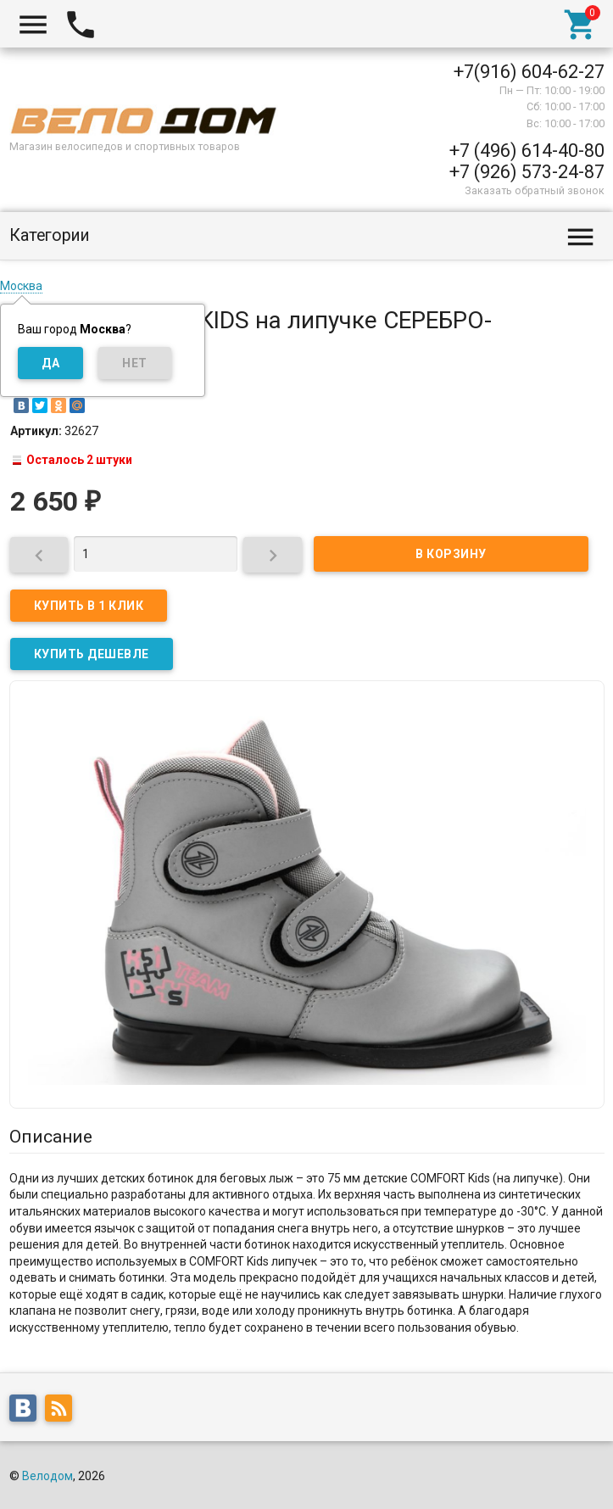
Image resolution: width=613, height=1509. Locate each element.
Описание (50, 1136)
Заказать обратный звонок (535, 190)
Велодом (47, 1476)
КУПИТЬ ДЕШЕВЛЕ (91, 654)
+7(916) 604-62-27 (529, 71)
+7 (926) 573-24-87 (527, 171)
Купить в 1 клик (89, 605)
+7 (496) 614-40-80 (527, 150)
